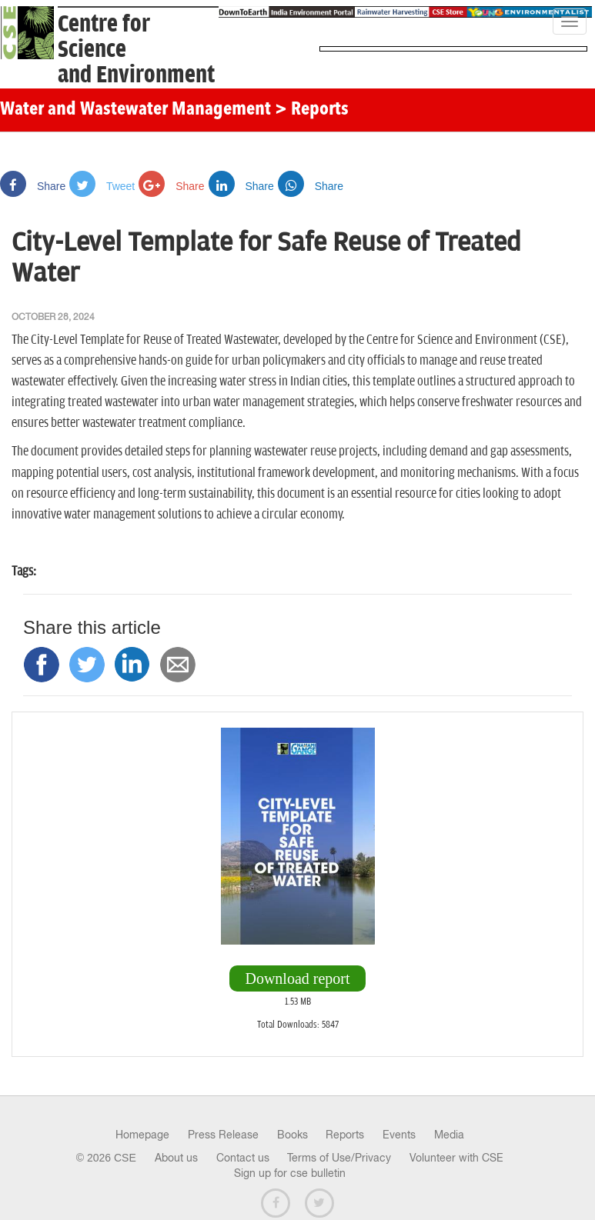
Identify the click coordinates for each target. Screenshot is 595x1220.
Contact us (242, 1158)
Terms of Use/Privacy (339, 1158)
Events (399, 1134)
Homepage (142, 1134)
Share (32, 186)
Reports (345, 1134)
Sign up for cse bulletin (290, 1173)
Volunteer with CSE (456, 1158)
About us (176, 1158)
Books (292, 1134)
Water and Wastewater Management (137, 110)
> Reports (312, 110)
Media (449, 1134)
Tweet (102, 186)
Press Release (223, 1134)
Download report (297, 978)
